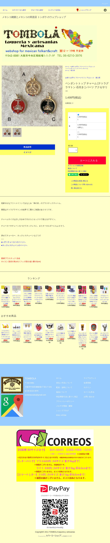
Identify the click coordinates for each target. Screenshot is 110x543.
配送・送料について (64, 387)
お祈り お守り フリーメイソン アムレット (83, 66)
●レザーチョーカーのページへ (13, 242)
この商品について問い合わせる (80, 184)
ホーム (5, 10)
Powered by (55, 536)
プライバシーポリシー (65, 401)
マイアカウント (90, 378)
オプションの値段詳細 (75, 165)
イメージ (27, 152)
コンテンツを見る (52, 10)
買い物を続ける (75, 188)
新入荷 (73, 70)
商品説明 (27, 147)
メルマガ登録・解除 (64, 406)
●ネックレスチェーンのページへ (14, 245)
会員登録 (87, 383)
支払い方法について (64, 383)
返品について (72, 168)
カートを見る (89, 392)
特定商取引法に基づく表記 (77, 171)
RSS (58, 415)
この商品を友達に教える (78, 181)
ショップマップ (84, 10)
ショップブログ (62, 411)
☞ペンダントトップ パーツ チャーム (77, 68)
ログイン (87, 387)
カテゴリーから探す (17, 10)
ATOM (63, 415)
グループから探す (35, 10)
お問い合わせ (89, 397)
